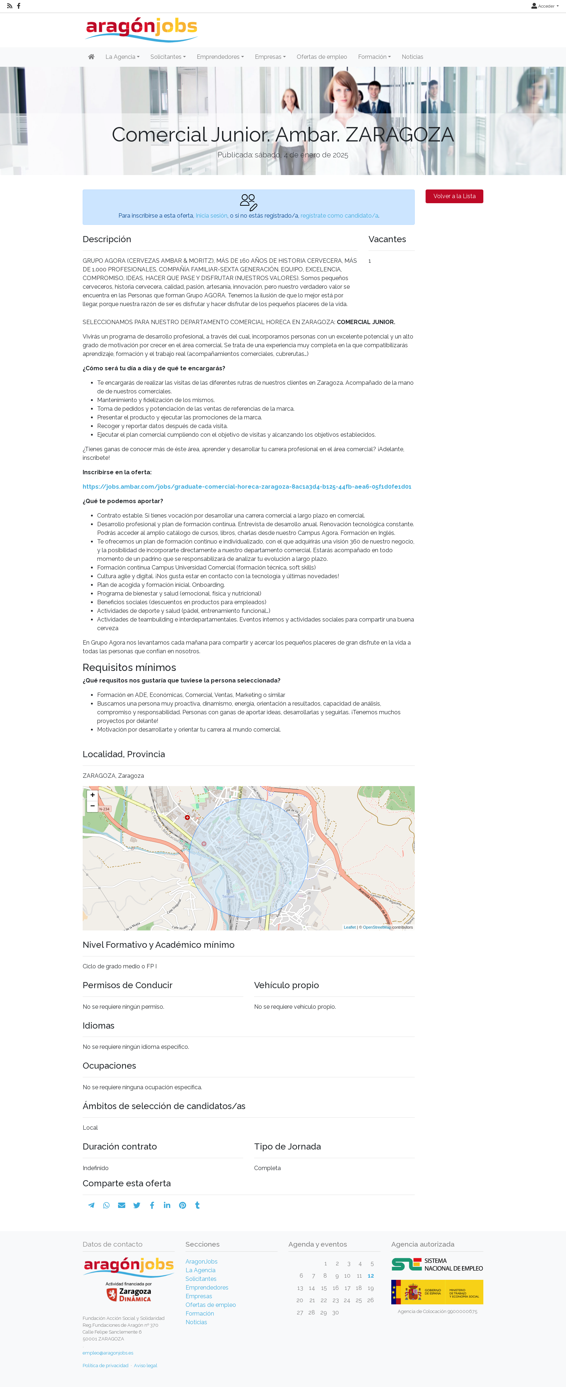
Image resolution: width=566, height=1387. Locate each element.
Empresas (199, 1296)
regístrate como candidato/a (339, 215)
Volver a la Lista (455, 196)
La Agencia (200, 1270)
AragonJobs (202, 1261)
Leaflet (350, 927)
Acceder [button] (543, 6)
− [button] (92, 806)
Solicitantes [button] (166, 56)
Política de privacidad (106, 1365)
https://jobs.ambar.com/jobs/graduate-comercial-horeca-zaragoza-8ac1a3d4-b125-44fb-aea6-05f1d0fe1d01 (247, 486)
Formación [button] (372, 56)
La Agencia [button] (120, 56)
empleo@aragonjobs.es (108, 1353)
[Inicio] (141, 27)
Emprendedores (207, 1287)
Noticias (412, 56)
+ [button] (92, 795)
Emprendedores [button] (218, 56)
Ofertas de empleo (322, 56)
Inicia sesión (211, 215)
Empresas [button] (268, 56)
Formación (200, 1313)
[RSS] (9, 6)
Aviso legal (145, 1365)
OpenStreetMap (377, 927)
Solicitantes (201, 1278)
